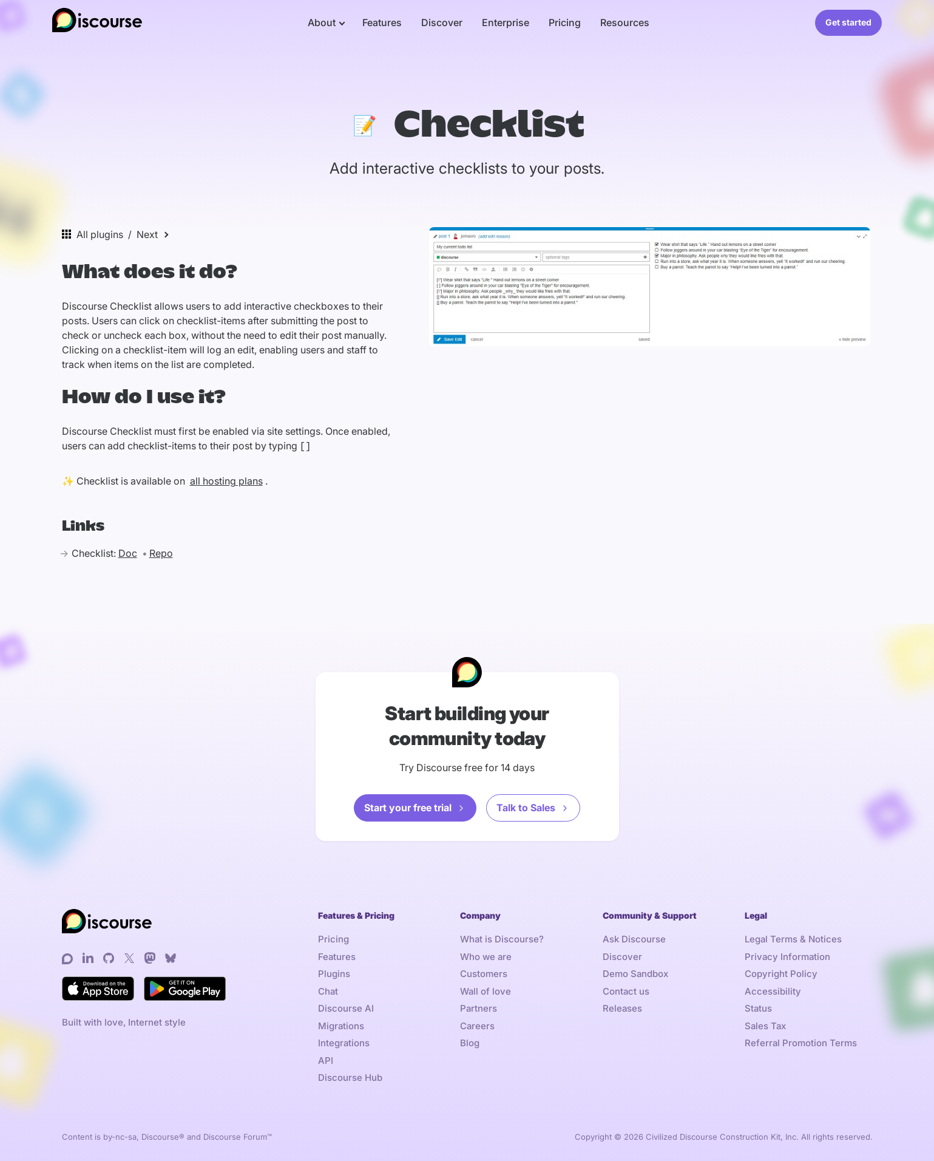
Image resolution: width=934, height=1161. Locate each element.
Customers (483, 972)
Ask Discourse (634, 938)
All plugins (99, 234)
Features (382, 22)
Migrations (341, 1024)
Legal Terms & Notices (793, 938)
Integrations (344, 1041)
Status (758, 1007)
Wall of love (485, 990)
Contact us (626, 990)
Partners (478, 1007)
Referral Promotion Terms (801, 1041)
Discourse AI (346, 1007)
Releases (622, 1007)
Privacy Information (787, 955)
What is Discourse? (502, 938)
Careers (477, 1024)
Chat (328, 990)
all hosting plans (226, 480)
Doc (127, 552)
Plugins (334, 972)
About (322, 22)
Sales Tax (765, 1024)
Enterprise (505, 22)
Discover (441, 22)
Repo (161, 552)
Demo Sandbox (635, 972)
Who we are (486, 955)
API (325, 1059)
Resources (624, 22)
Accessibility (773, 990)
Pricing (565, 22)
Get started (848, 22)
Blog (469, 1041)
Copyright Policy (781, 972)
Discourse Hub (350, 1076)
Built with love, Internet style (124, 1021)
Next (147, 234)
